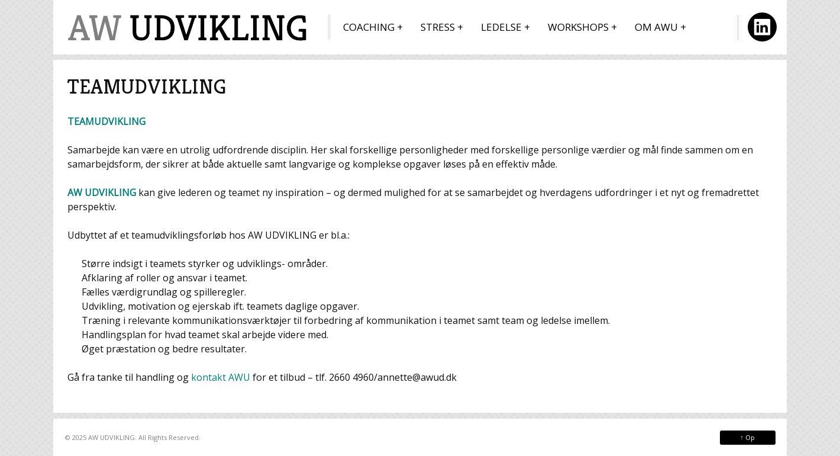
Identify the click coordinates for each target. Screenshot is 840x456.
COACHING (369, 27)
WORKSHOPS (578, 27)
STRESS (438, 27)
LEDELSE (501, 27)
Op (747, 437)
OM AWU (656, 27)
